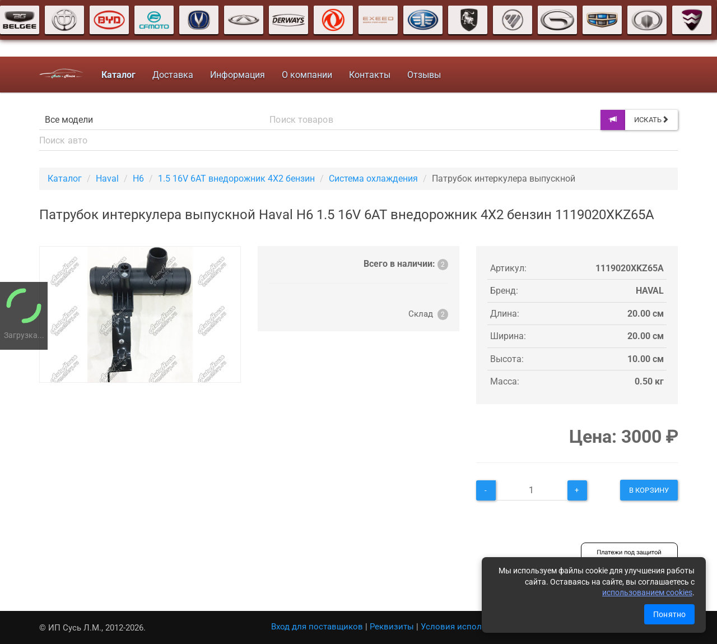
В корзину (649, 490)
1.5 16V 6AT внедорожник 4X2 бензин (236, 178)
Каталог (65, 178)
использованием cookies (647, 592)
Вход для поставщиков (317, 627)
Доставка (172, 75)
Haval (107, 178)
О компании (307, 75)
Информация (237, 75)
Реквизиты (392, 627)
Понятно (669, 614)
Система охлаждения (373, 178)
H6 (138, 178)
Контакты (369, 75)
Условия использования (470, 627)
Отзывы (424, 75)
